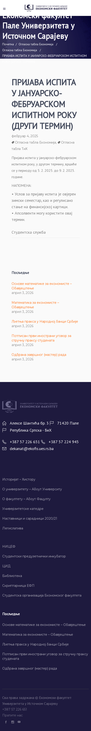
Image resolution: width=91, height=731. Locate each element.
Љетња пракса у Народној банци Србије (45, 321)
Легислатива (12, 528)
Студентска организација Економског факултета (41, 595)
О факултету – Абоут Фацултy (26, 499)
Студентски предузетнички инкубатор (34, 556)
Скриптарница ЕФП (18, 586)
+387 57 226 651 (15, 709)
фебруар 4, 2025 (25, 136)
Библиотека (12, 576)
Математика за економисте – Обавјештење (37, 634)
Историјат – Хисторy (18, 479)
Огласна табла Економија (36, 44)
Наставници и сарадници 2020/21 (29, 518)
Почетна (8, 44)
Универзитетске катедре (23, 509)
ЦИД (6, 566)
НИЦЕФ (8, 546)
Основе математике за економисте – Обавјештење (44, 625)
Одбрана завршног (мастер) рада (39, 355)
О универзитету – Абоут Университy (32, 489)
